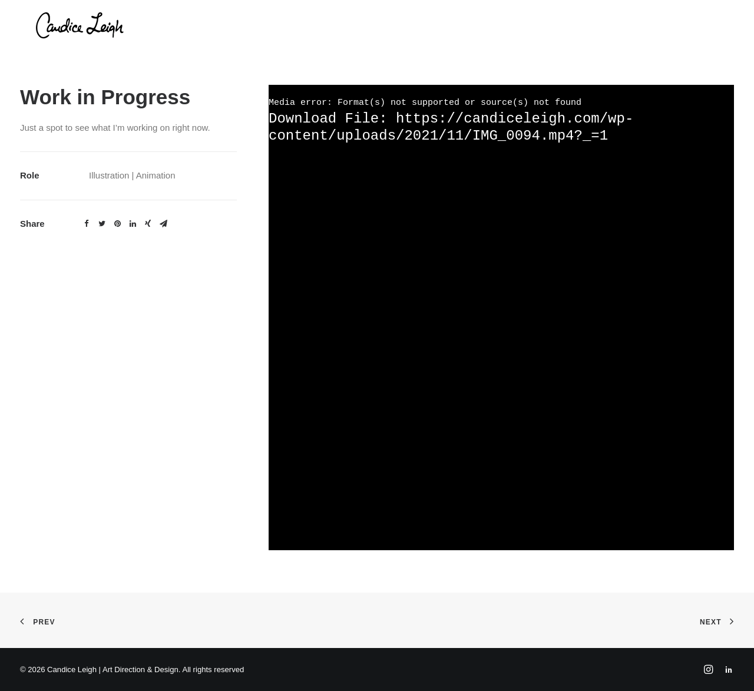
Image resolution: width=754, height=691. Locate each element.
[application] (501, 317)
